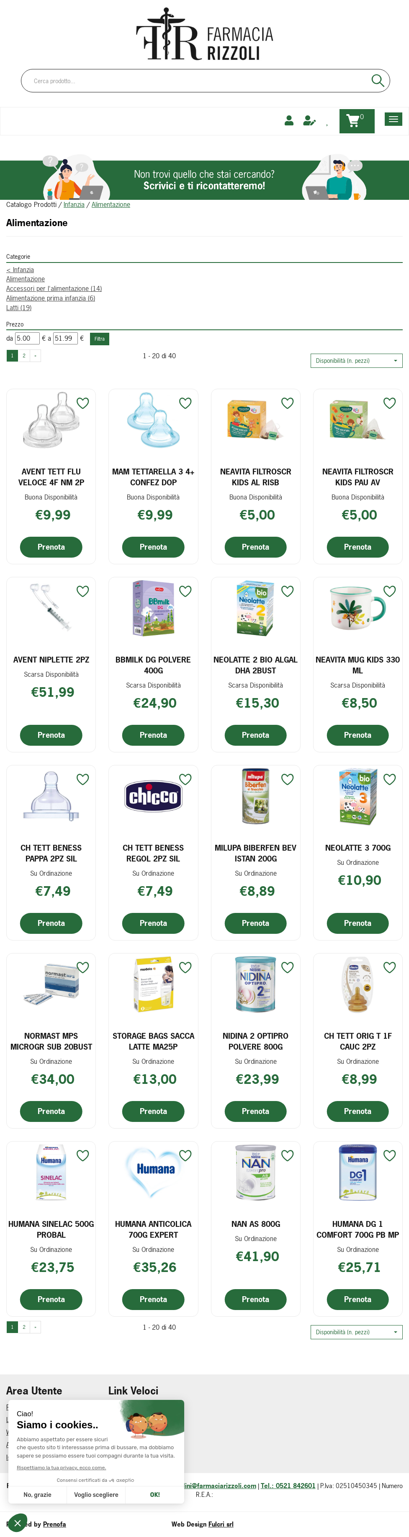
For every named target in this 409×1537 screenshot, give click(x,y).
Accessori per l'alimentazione (54, 288)
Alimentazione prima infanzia (50, 298)
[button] (357, 361)
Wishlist (16, 1432)
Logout (15, 1419)
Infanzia (74, 204)
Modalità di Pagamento (138, 1432)
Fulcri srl (221, 1524)
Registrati (19, 1407)
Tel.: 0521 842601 (288, 1485)
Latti (18, 307)
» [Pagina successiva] (35, 355)
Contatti (118, 1444)
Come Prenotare (130, 1407)
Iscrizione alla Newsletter (39, 1457)
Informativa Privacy (133, 1419)
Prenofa (54, 1524)
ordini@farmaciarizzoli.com (215, 1485)
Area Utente (22, 1444)
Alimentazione (25, 278)
